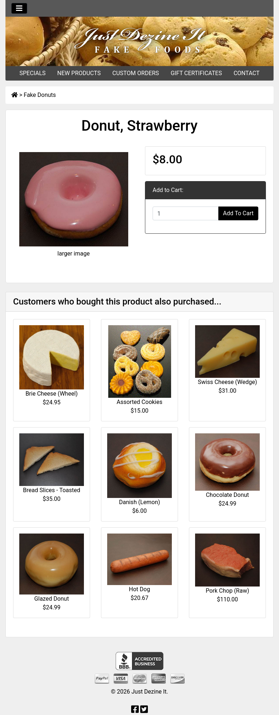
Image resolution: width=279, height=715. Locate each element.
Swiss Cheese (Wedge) (227, 382)
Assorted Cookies (139, 402)
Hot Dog (139, 589)
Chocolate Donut (227, 494)
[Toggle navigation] (19, 8)
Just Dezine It (149, 691)
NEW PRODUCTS (79, 73)
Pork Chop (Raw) (227, 590)
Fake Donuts (40, 94)
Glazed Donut (51, 598)
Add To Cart (238, 213)
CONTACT (247, 73)
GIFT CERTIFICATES (196, 73)
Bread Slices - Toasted (51, 490)
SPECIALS (32, 73)
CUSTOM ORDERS (135, 73)
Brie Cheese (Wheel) (51, 393)
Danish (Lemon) (139, 502)
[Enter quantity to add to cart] (186, 213)
